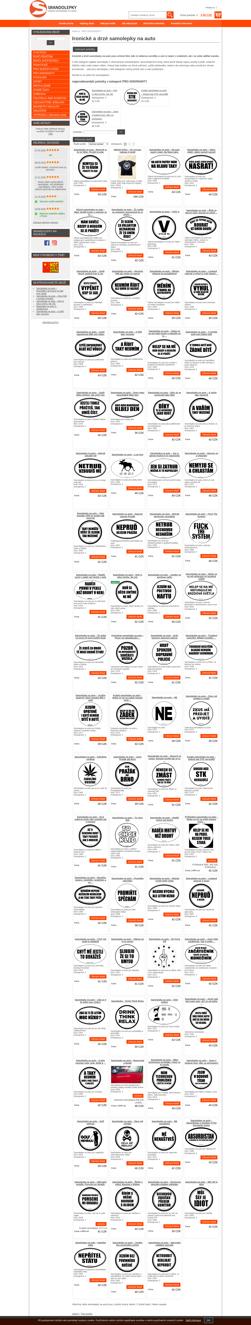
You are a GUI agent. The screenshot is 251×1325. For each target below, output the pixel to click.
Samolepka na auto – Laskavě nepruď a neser (201, 879)
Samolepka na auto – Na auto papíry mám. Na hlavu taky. (164, 151)
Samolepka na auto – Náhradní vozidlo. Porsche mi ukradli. (91, 1183)
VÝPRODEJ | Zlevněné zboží (49, 114)
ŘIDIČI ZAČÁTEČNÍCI (46, 60)
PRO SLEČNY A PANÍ (45, 69)
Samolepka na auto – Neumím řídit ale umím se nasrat (127, 272)
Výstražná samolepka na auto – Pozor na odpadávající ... (127, 636)
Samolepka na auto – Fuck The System (201, 515)
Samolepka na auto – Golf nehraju (90, 1122)
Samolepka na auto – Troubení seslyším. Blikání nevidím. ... (201, 636)
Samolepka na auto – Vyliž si (164, 212)
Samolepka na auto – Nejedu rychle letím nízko (164, 879)
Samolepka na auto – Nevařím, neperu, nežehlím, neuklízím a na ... (90, 880)
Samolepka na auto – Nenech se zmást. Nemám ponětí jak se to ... (164, 758)
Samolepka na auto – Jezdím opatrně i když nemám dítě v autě (90, 697)
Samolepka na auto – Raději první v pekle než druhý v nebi (90, 576)
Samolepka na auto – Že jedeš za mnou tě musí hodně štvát (90, 636)
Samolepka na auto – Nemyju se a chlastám (201, 454)
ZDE (50, 134)
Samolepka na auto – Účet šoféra (164, 1001)
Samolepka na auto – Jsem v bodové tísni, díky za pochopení (105, 115)
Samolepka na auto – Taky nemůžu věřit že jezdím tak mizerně (90, 515)
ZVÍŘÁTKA (39, 94)
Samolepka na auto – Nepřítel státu (90, 1244)
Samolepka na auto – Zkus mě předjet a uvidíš (201, 697)
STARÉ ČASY (41, 89)
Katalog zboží (87, 23)
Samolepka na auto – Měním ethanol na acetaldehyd (164, 272)
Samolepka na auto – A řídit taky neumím (127, 333)
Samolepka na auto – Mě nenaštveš (164, 1122)
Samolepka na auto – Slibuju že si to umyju (127, 940)
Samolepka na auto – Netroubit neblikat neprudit (164, 1244)
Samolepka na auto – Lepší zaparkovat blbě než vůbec (90, 333)
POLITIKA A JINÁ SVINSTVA (49, 98)
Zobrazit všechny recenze (45, 222)
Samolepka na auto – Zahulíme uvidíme (90, 758)
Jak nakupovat (129, 23)
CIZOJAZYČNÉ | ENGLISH (48, 102)
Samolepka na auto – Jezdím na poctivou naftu (164, 576)
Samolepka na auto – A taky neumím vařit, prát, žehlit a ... (90, 1061)
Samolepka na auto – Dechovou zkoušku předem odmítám (164, 1183)
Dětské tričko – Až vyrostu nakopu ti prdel (127, 151)
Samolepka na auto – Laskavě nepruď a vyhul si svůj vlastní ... (201, 272)
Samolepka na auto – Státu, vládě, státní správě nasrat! (201, 151)
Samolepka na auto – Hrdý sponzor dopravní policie (164, 636)
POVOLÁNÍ (39, 77)
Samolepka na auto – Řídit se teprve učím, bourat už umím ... (201, 211)
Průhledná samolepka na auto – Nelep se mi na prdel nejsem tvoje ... (201, 819)
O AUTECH (39, 52)
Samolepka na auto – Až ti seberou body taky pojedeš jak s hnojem (91, 819)
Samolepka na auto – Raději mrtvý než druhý (164, 819)
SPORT (37, 81)
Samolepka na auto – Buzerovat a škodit (127, 1061)
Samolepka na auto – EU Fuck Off (164, 940)
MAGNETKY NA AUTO (46, 106)
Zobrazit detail (98, 189)
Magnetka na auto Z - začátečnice (46, 307)
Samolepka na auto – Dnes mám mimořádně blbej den (127, 393)
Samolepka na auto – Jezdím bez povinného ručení (127, 1244)
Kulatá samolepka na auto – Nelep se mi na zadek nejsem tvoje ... (127, 697)
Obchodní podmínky (154, 23)
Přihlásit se (210, 8)
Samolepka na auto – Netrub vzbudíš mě (90, 454)
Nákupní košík (107, 23)
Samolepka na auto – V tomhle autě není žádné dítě (201, 333)
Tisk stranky (87, 1314)
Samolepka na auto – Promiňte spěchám (128, 879)
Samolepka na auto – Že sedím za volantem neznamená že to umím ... (128, 212)
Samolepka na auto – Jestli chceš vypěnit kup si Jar (91, 272)
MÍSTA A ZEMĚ (42, 85)
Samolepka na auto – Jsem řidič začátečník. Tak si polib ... (201, 940)
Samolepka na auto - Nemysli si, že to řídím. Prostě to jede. (90, 151)
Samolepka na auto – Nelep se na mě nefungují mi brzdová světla (201, 576)
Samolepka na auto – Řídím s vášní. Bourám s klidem (127, 1183)
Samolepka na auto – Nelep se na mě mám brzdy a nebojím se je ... (164, 333)
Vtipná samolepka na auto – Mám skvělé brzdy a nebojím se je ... (90, 212)
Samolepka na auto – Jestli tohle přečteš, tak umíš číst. (90, 393)
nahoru (75, 1314)
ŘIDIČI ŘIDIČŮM (43, 56)
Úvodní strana (66, 23)
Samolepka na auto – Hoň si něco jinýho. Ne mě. (127, 576)
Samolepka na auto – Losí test (127, 454)
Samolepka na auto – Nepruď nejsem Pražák (127, 515)
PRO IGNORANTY (44, 73)
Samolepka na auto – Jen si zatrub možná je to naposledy (164, 454)
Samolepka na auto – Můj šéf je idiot (201, 1183)
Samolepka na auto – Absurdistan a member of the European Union (201, 1123)
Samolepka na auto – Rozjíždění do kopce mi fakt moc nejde (49, 291)
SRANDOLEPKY (50, 322)
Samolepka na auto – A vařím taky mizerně (201, 393)
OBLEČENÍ (39, 110)
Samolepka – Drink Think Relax (127, 1001)
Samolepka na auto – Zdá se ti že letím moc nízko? (90, 1001)
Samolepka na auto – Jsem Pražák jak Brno (127, 758)
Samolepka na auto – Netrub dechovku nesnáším (164, 515)
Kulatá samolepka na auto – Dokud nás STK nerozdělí (201, 758)
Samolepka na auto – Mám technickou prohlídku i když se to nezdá (165, 1062)
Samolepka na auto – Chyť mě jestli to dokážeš (90, 940)
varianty (212, 860)
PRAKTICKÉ (40, 64)
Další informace (193, 1320)
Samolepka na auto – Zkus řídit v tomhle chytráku (51, 297)
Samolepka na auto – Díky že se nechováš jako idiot (164, 393)
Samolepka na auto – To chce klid (127, 819)
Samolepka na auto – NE (164, 697)
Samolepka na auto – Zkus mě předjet (127, 1122)
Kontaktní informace (181, 23)
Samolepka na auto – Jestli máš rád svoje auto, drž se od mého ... (201, 1001)
